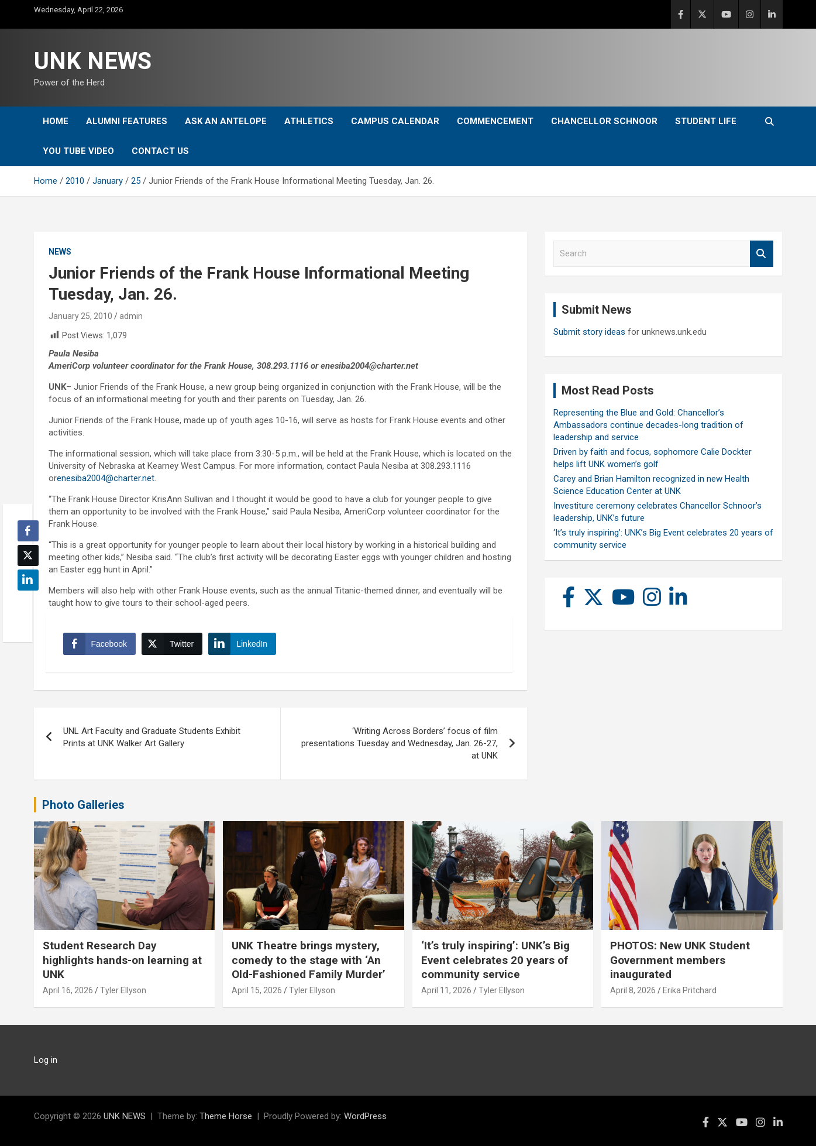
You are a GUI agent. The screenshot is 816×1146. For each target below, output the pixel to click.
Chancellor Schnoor (604, 121)
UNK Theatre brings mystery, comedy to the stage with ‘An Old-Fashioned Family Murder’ (308, 960)
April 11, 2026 (446, 990)
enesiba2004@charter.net (105, 478)
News (60, 251)
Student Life (705, 121)
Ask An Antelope (226, 121)
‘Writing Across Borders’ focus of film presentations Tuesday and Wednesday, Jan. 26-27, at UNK (399, 743)
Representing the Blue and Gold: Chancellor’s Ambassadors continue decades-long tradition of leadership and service (648, 424)
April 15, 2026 (257, 990)
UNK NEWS (93, 61)
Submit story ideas (589, 332)
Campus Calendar (395, 121)
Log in (45, 1060)
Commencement (495, 121)
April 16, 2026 (68, 990)
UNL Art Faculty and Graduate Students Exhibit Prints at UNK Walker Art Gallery (151, 737)
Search (761, 254)
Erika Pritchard (690, 990)
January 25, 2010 (80, 316)
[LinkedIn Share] (242, 644)
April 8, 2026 (633, 990)
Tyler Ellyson (123, 990)
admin (131, 316)
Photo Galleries (83, 805)
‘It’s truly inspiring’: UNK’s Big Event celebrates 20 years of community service (495, 960)
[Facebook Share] (99, 644)
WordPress (365, 1116)
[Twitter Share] (172, 644)
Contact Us (160, 151)
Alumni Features (126, 121)
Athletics (308, 121)
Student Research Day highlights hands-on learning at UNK (122, 960)
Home (55, 121)
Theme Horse (225, 1116)
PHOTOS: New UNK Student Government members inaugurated (680, 960)
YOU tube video (78, 151)
